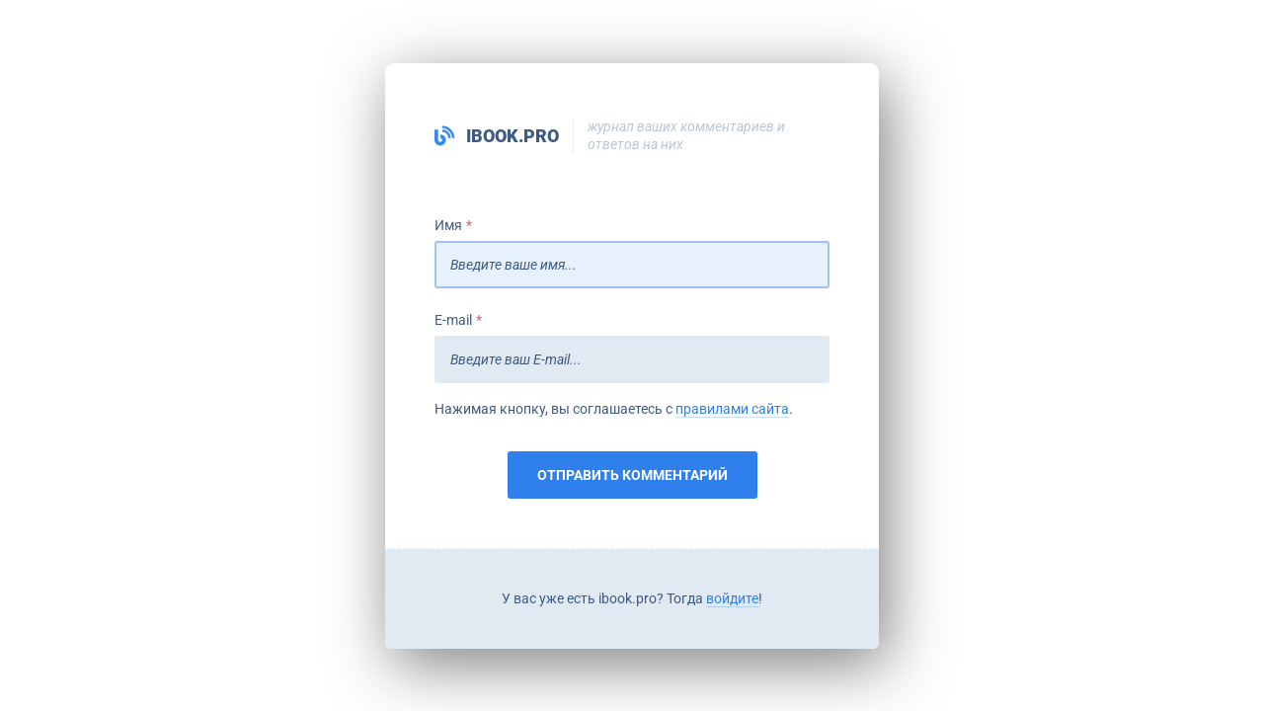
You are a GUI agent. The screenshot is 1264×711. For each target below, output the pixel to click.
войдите (732, 598)
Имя (448, 225)
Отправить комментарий (632, 475)
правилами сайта (732, 409)
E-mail (453, 320)
